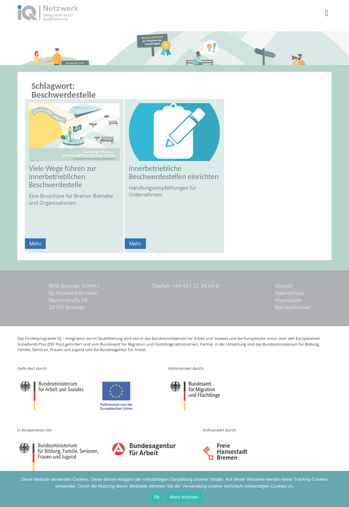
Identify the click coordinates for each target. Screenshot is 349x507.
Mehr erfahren (184, 497)
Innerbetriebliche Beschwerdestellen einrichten (173, 172)
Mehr (35, 243)
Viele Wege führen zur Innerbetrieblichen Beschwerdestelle (62, 176)
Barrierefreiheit (293, 307)
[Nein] (340, 489)
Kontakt (284, 285)
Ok (157, 497)
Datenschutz (289, 292)
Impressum (288, 300)
